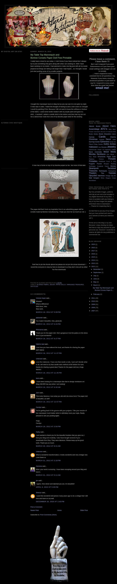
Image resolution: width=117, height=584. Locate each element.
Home (59, 510)
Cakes (114, 134)
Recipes (106, 163)
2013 (93, 263)
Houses (104, 147)
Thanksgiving (112, 171)
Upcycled (34, 286)
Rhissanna (39, 330)
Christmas (93, 139)
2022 (93, 247)
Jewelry (111, 146)
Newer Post (34, 510)
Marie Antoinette (95, 152)
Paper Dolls (61, 284)
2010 (93, 301)
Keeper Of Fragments (104, 149)
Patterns (91, 159)
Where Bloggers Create (108, 178)
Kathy (38, 432)
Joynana (39, 466)
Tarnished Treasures (75, 284)
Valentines (101, 176)
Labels (114, 149)
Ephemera (104, 142)
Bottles (96, 134)
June (95, 279)
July (95, 276)
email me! (102, 87)
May (95, 282)
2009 (93, 304)
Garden (100, 144)
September (97, 272)
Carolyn (38, 407)
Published (102, 161)
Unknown (39, 359)
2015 (93, 257)
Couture (101, 139)
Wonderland (92, 180)
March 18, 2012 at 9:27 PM (48, 339)
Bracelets (107, 134)
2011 (93, 298)
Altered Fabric (43, 284)
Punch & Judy (111, 161)
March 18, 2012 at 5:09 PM (48, 312)
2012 (93, 266)
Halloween (93, 147)
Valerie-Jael (40, 344)
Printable (112, 159)
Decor (52, 284)
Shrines (113, 166)
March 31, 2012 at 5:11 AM (48, 475)
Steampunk (94, 168)
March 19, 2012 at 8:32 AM (48, 387)
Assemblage (94, 129)
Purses (99, 164)
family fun (113, 142)
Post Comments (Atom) (48, 515)
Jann (37, 393)
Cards (102, 136)
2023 (93, 244)
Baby (110, 129)
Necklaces (101, 154)
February (96, 294)
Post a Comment (36, 507)
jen (37, 480)
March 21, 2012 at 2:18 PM (48, 460)
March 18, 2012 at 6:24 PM (48, 324)
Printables (93, 161)
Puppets (92, 164)
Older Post (84, 510)
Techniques (103, 171)
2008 (93, 307)
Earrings (92, 142)
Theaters (93, 173)
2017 (93, 251)
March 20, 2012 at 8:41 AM (48, 446)
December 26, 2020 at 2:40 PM (50, 501)
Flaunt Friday (93, 144)
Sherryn (39, 492)
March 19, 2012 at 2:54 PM (48, 426)
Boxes (101, 134)
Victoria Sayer (41, 298)
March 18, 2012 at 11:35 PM (49, 373)
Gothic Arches (110, 144)
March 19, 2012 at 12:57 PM (49, 402)
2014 (93, 260)
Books (91, 134)
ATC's (104, 128)
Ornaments (101, 157)
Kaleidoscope (93, 149)
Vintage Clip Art (111, 175)
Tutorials (112, 173)
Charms (113, 137)
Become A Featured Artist (108, 131)
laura (37, 378)
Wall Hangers (94, 178)
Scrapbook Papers (103, 166)
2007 (93, 311)
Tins (102, 173)
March (95, 285)
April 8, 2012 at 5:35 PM (47, 487)
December (97, 269)
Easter (97, 142)
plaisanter (39, 318)
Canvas (91, 137)
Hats (99, 147)
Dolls (114, 139)
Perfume (101, 159)
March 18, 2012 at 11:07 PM (49, 353)
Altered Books (94, 126)
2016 (93, 254)
